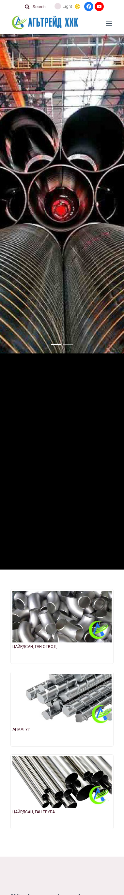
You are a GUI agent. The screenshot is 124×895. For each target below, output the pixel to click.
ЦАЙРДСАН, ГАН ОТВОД (34, 646)
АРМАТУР (21, 729)
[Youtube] (99, 6)
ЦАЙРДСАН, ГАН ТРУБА (33, 812)
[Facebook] (88, 6)
